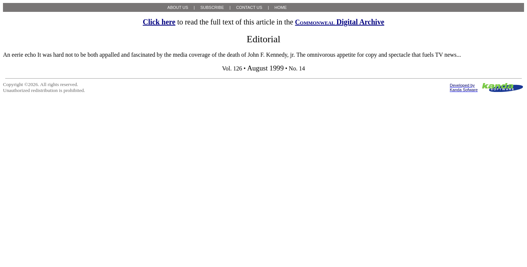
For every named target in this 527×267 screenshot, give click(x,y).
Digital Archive (339, 22)
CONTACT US (249, 7)
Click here (159, 22)
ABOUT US (177, 7)
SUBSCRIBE (212, 7)
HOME (280, 7)
